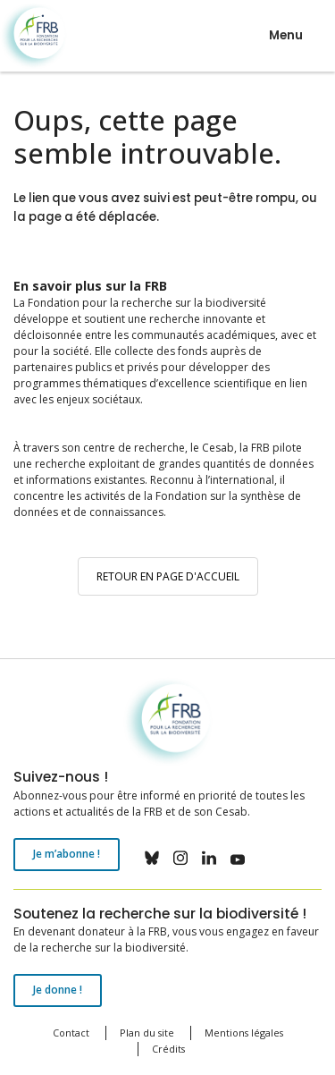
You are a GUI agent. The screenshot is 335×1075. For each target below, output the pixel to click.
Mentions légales (244, 1032)
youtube (237, 857)
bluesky (152, 857)
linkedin (209, 857)
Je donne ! (57, 989)
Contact (71, 1032)
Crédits (168, 1048)
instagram (180, 857)
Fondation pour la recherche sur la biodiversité (33, 36)
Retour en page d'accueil (167, 576)
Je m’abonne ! (66, 853)
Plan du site (147, 1032)
